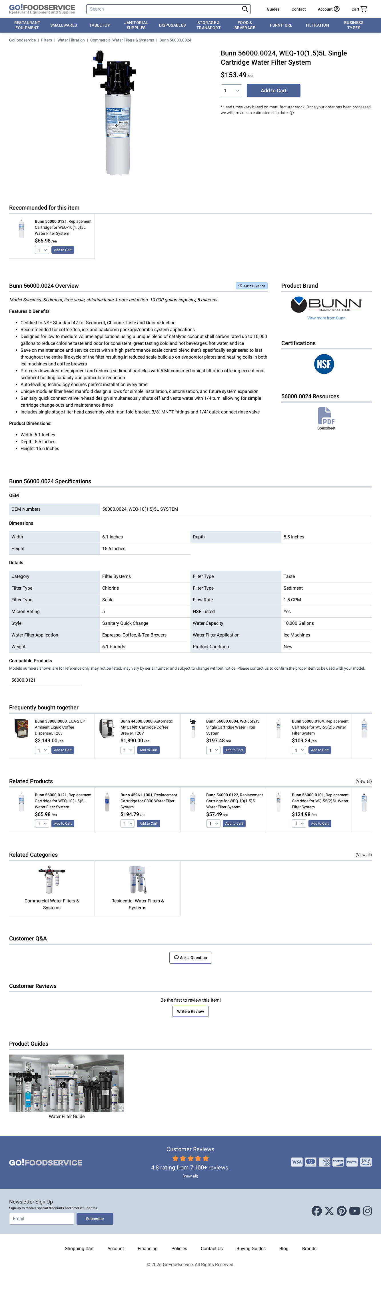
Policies (179, 1248)
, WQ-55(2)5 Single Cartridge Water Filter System (232, 727)
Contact (299, 9)
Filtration (317, 25)
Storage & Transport (208, 25)
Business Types (353, 25)
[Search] (164, 9)
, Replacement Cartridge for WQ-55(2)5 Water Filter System (320, 727)
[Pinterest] (342, 1211)
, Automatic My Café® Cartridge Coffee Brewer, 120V (147, 727)
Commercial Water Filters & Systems (122, 40)
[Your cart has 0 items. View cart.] (359, 9)
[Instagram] (367, 1211)
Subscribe (95, 1218)
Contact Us (212, 1248)
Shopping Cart (79, 1248)
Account (115, 1248)
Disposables (172, 25)
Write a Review (190, 1011)
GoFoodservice (22, 40)
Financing (148, 1248)
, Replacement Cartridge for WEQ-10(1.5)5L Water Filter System (63, 227)
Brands (309, 1248)
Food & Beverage (244, 25)
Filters (46, 40)
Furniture (281, 25)
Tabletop (99, 25)
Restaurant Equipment (27, 25)
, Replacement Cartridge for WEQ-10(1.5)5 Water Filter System (234, 801)
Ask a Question (251, 286)
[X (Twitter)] (329, 1211)
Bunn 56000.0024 (175, 40)
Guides (273, 9)
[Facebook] (317, 1211)
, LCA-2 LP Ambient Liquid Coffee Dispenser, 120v (60, 727)
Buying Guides (251, 1248)
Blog (283, 1248)
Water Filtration (71, 40)
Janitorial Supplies (136, 25)
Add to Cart (273, 90)
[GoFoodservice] (42, 9)
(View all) (364, 781)
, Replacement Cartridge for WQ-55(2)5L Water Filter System (320, 801)
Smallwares (63, 25)
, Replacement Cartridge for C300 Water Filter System (149, 801)
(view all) (190, 1176)
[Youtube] (355, 1211)
